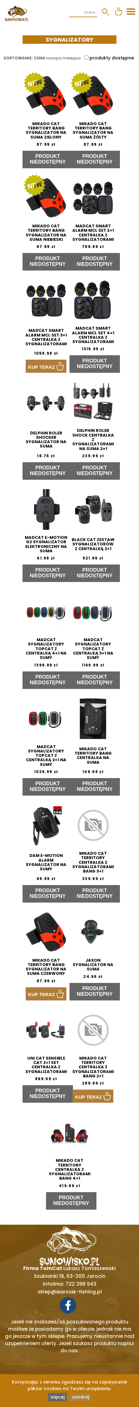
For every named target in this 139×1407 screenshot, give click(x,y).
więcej (57, 1397)
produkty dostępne (109, 58)
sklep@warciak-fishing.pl (70, 1291)
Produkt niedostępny (48, 159)
